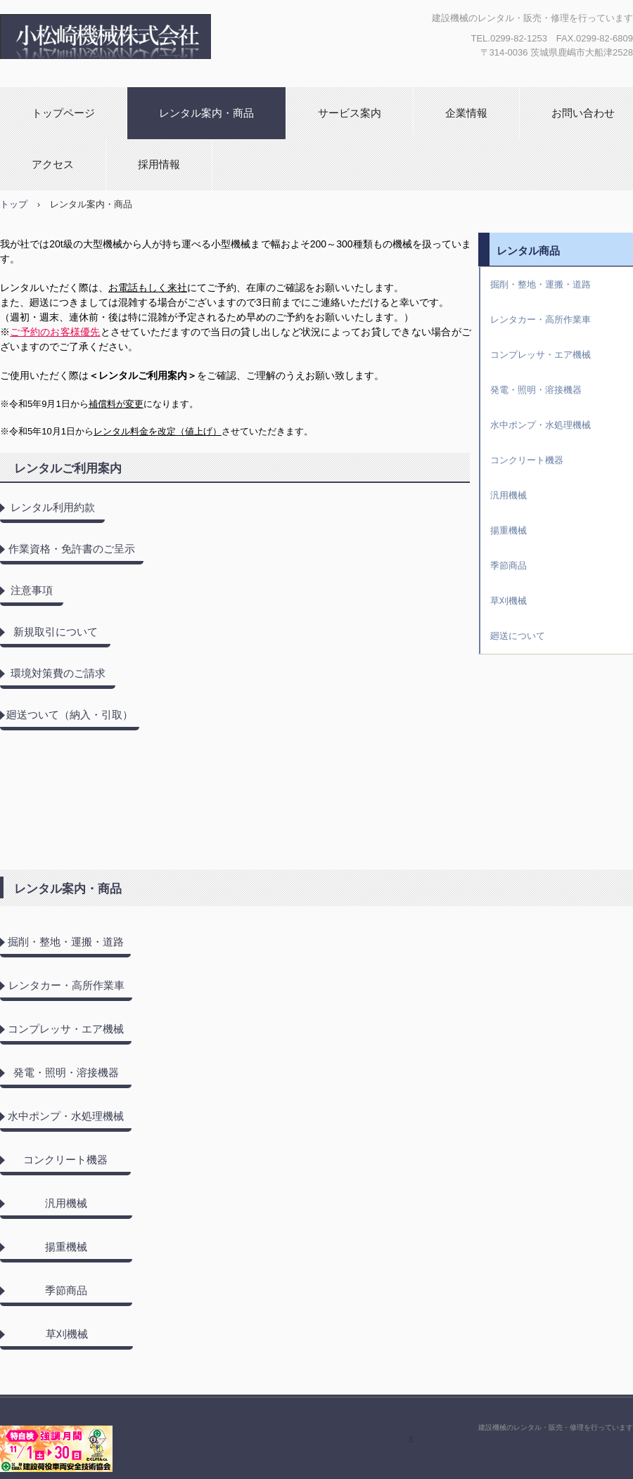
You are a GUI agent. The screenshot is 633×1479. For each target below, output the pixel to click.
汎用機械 (66, 1203)
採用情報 (159, 164)
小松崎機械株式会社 (156, 36)
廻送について (517, 636)
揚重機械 (66, 1247)
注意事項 (32, 590)
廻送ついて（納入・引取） (69, 715)
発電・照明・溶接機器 (66, 1072)
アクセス (53, 164)
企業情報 (466, 113)
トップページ (63, 113)
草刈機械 (67, 1334)
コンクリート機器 (65, 1159)
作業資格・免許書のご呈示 (71, 549)
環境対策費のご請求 (58, 673)
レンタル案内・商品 (206, 113)
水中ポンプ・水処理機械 (66, 1116)
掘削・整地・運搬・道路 (66, 942)
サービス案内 (349, 113)
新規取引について (55, 632)
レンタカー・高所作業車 (66, 985)
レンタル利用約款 (53, 507)
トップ (13, 204)
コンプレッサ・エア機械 (66, 1029)
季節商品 (66, 1290)
